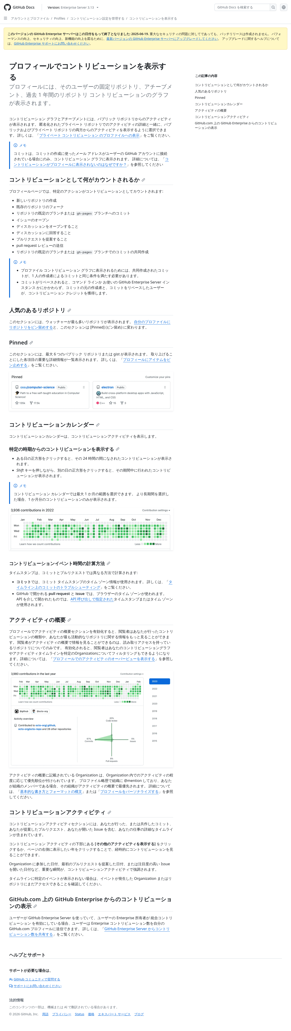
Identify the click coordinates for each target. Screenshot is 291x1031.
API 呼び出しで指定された (92, 599)
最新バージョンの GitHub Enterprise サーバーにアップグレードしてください (162, 38)
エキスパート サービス (114, 1014)
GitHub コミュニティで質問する (34, 979)
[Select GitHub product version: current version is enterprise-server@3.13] (73, 7)
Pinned (21, 342)
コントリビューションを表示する (153, 18)
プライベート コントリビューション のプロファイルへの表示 (89, 135)
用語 (45, 1014)
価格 (91, 1014)
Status (79, 1014)
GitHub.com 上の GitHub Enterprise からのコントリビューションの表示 (90, 902)
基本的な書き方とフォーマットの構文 (51, 791)
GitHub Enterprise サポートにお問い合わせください (52, 43)
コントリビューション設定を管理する (97, 18)
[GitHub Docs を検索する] (242, 7)
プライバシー (61, 1014)
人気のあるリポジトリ (40, 310)
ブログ (139, 1014)
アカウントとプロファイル (30, 18)
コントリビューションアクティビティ (60, 812)
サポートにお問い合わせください (35, 986)
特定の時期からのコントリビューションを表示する (64, 449)
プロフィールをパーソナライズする (129, 791)
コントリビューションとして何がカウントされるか (77, 179)
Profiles (59, 18)
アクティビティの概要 (40, 619)
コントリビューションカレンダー (54, 424)
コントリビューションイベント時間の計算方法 (59, 563)
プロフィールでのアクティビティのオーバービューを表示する (104, 658)
